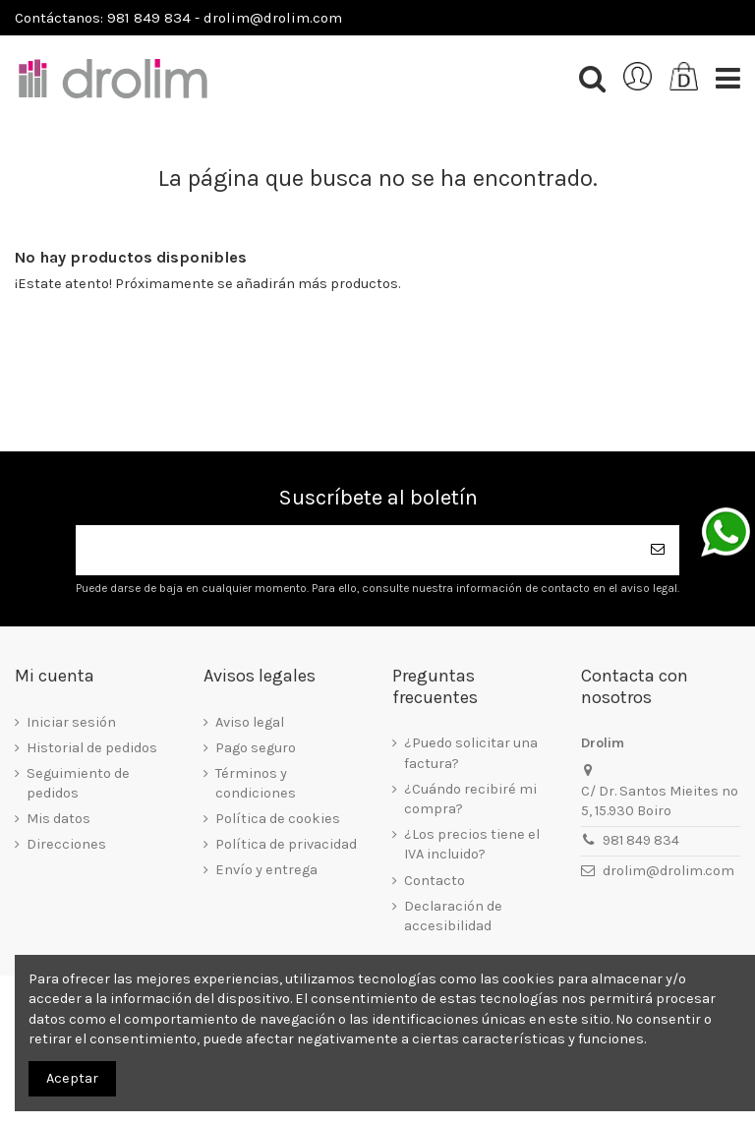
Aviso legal (249, 722)
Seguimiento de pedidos (78, 783)
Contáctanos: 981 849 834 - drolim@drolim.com (178, 18)
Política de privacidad (286, 844)
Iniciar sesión (71, 722)
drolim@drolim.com (668, 870)
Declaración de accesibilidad (453, 916)
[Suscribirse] (657, 550)
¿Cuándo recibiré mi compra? (470, 799)
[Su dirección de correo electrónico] (356, 550)
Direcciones (66, 844)
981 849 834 (641, 840)
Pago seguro (255, 748)
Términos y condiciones (255, 783)
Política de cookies (277, 818)
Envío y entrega (266, 869)
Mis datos (58, 818)
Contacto (434, 880)
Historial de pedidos (92, 748)
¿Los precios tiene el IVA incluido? (472, 844)
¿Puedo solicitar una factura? (471, 753)
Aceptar (72, 1078)
